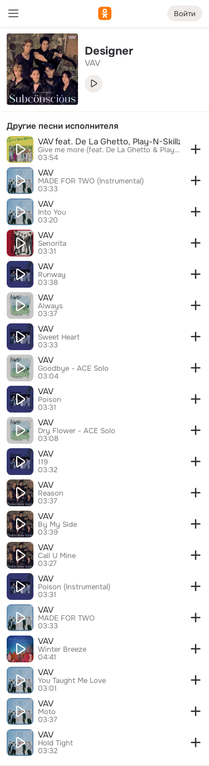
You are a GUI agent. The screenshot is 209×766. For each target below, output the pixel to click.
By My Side (57, 525)
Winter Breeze (62, 649)
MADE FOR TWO (66, 618)
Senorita (52, 244)
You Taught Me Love (72, 681)
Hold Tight (55, 743)
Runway (52, 275)
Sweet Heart (59, 337)
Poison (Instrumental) (74, 587)
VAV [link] (92, 63)
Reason (51, 493)
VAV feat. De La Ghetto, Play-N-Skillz (109, 141)
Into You (52, 212)
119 (43, 462)
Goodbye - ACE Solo (73, 368)
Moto (47, 712)
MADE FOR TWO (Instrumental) (91, 181)
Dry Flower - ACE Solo (76, 431)
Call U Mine (57, 556)
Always (50, 306)
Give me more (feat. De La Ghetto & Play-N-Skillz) (109, 150)
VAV (46, 172)
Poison (49, 400)
